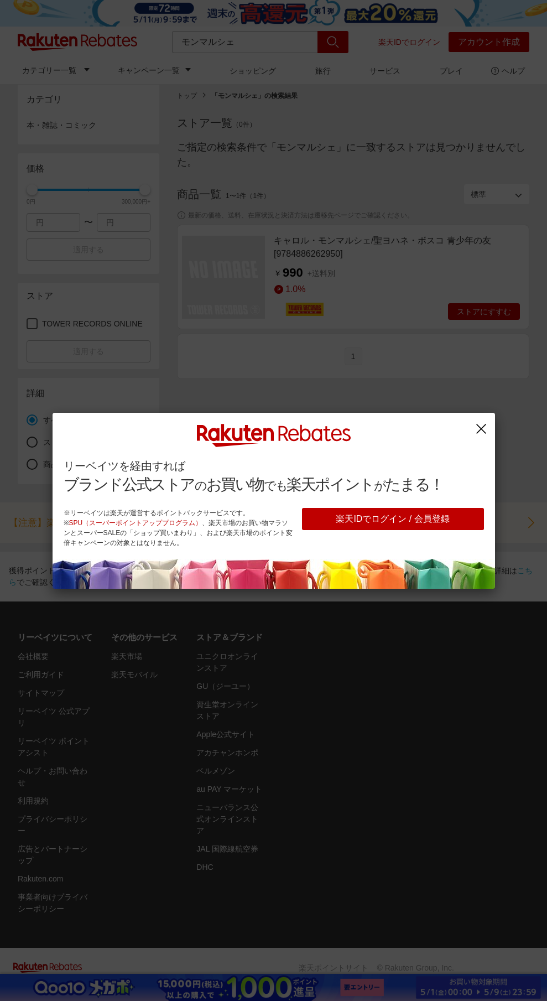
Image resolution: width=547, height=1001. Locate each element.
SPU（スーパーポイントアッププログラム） (135, 523)
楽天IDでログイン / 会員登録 (392, 518)
